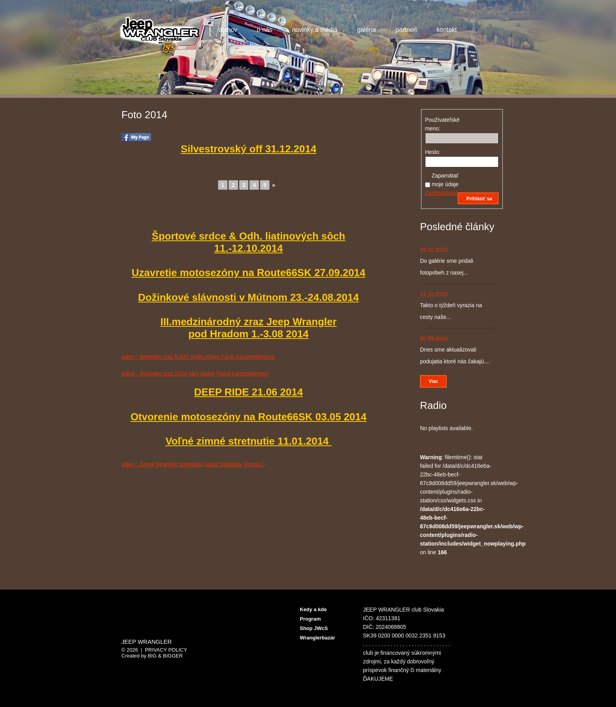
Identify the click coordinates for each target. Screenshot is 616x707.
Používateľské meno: (439, 124)
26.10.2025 (433, 250)
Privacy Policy (166, 650)
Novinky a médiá (313, 30)
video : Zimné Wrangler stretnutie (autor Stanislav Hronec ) (193, 464)
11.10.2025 (433, 294)
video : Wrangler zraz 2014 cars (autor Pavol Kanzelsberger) (195, 373)
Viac (433, 381)
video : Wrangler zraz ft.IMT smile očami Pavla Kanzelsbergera (198, 357)
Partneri (405, 30)
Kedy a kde (313, 609)
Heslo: (433, 152)
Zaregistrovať (441, 193)
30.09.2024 (433, 338)
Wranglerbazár (317, 638)
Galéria (365, 30)
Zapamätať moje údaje (445, 179)
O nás (264, 29)
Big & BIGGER (165, 656)
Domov (227, 29)
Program (310, 619)
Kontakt (446, 29)
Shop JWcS (314, 628)
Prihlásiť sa (479, 198)
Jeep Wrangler (146, 642)
